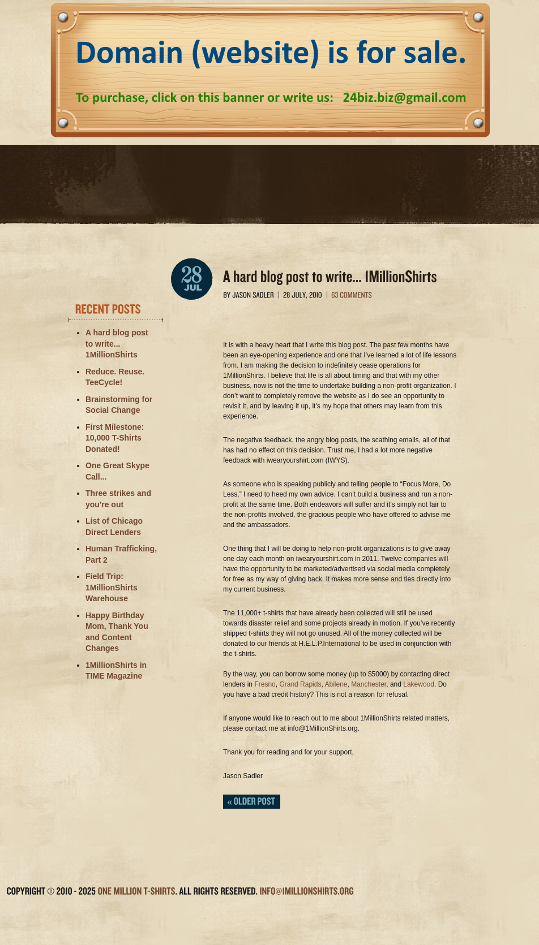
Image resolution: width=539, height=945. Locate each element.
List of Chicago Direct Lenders (114, 526)
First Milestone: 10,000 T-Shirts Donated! (114, 438)
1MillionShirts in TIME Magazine (116, 671)
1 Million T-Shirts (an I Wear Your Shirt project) (269, 189)
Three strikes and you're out (118, 499)
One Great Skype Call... (117, 471)
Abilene (335, 684)
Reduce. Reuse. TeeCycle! (114, 377)
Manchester (368, 684)
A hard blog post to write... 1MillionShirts (116, 343)
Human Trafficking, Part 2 (121, 554)
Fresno (264, 684)
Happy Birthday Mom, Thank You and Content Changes (116, 632)
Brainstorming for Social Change (118, 405)
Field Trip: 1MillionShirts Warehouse (111, 587)
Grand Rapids (300, 684)
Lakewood (418, 684)
